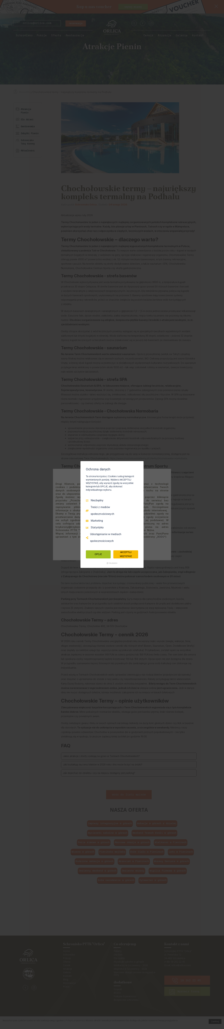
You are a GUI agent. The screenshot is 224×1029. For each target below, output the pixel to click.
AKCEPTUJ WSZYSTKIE (126, 554)
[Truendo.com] (112, 563)
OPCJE (98, 554)
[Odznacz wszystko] (139, 465)
